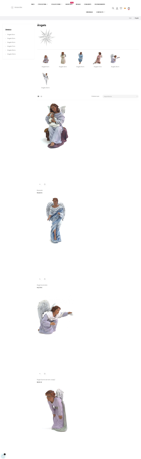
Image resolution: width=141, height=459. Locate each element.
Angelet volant (41, 245)
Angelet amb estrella (113, 395)
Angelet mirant (42, 195)
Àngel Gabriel (111, 345)
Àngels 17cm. (11, 46)
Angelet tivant (76, 345)
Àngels (8, 30)
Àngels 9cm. (11, 34)
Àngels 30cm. (11, 54)
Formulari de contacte (44, 430)
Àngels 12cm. (11, 38)
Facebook (63, 430)
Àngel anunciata (77, 145)
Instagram (63, 433)
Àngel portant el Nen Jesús (115, 245)
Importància (121, 96)
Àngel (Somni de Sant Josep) (116, 145)
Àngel (74, 195)
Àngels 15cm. (11, 42)
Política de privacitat (43, 440)
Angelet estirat (42, 345)
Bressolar (40, 145)
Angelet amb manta (113, 295)
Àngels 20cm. (11, 50)
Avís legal (40, 444)
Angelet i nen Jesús (43, 395)
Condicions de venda (43, 433)
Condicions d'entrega (43, 437)
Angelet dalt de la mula (44, 295)
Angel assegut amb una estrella (82, 245)
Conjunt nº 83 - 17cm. (78, 395)
